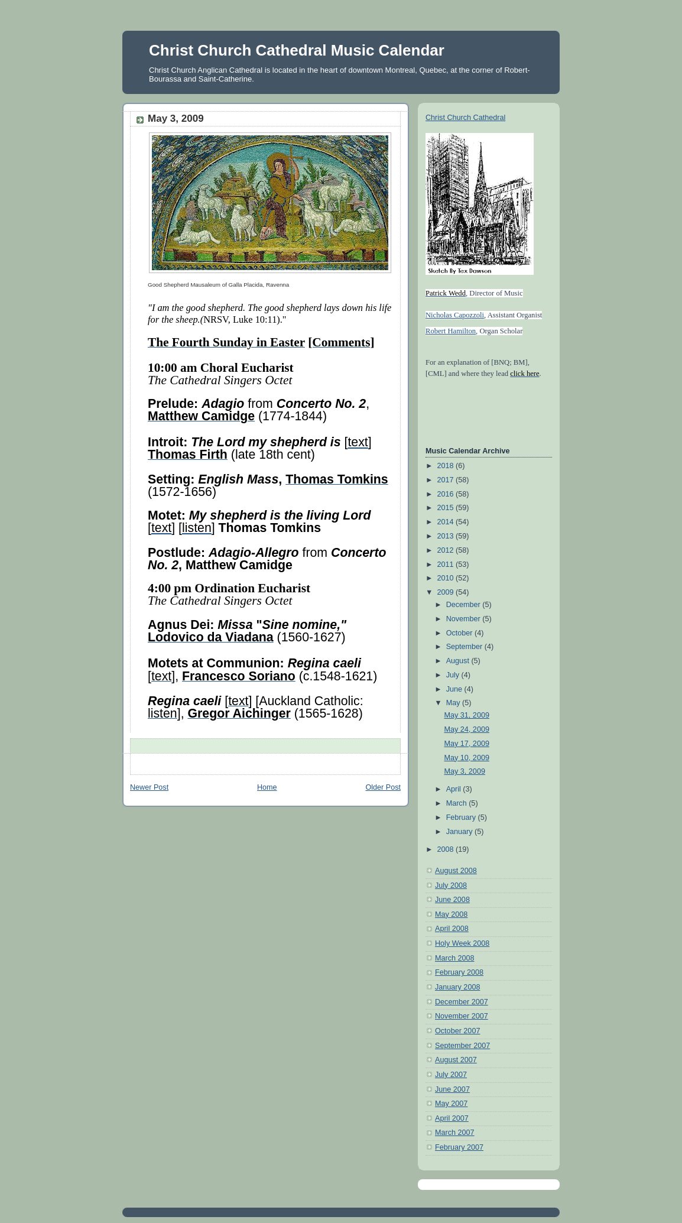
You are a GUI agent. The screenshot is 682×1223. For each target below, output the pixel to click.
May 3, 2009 (464, 771)
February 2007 (459, 1147)
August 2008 (456, 871)
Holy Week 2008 (462, 943)
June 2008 (452, 900)
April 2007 (452, 1118)
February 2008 (459, 972)
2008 (446, 849)
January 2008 (457, 987)
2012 (446, 550)
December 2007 (461, 1002)
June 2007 (452, 1089)
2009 (446, 592)
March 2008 (455, 958)
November (464, 619)
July (454, 675)
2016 (446, 494)
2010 (446, 578)
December (464, 605)
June (455, 689)
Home (267, 787)
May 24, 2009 (466, 729)
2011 (446, 564)
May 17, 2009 (466, 743)
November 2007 (461, 1016)
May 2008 (451, 914)
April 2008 (452, 928)
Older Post (383, 787)
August (459, 661)
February (462, 817)
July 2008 (451, 885)
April (454, 789)
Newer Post (149, 787)
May (454, 703)
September (465, 647)
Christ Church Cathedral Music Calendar (296, 50)
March (457, 803)
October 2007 (457, 1031)
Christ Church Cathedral (465, 117)
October (460, 633)
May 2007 (451, 1103)
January (460, 832)
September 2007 (462, 1046)
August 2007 (456, 1060)
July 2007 (451, 1074)
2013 (446, 536)
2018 (446, 466)
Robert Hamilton (451, 331)
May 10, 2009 (466, 758)
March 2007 (455, 1132)
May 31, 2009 (466, 715)
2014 (446, 522)
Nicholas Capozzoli (455, 315)
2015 (446, 508)
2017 (446, 480)
